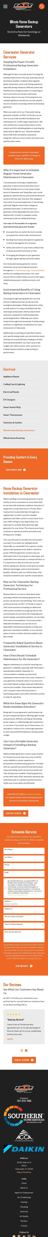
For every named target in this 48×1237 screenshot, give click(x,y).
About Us (24, 1188)
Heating (24, 1202)
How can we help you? (12, 932)
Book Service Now (16, 469)
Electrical (24, 1211)
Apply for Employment (24, 1193)
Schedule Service (16, 813)
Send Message (24, 966)
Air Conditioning (24, 1197)
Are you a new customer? (14, 916)
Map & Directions (24, 1172)
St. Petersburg (19, 270)
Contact (24, 1226)
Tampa (34, 270)
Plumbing (24, 1207)
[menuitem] (24, 376)
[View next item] (26, 1050)
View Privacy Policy (20, 895)
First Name (8, 849)
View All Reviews (24, 1060)
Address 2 (8, 909)
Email (6, 872)
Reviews (24, 1221)
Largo (27, 270)
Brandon (40, 270)
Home (24, 1183)
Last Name (8, 857)
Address (7, 901)
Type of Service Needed (13, 924)
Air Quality (24, 1216)
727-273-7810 (24, 1100)
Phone (6, 865)
